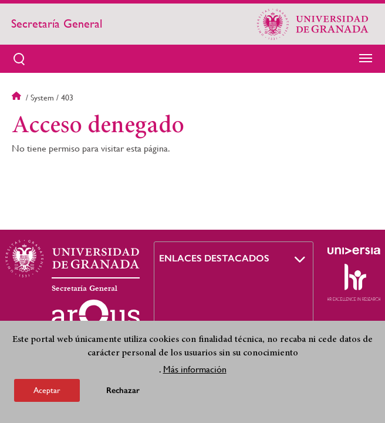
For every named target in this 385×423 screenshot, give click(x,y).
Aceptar (46, 390)
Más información (195, 369)
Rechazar (123, 390)
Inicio (17, 97)
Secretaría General (56, 24)
